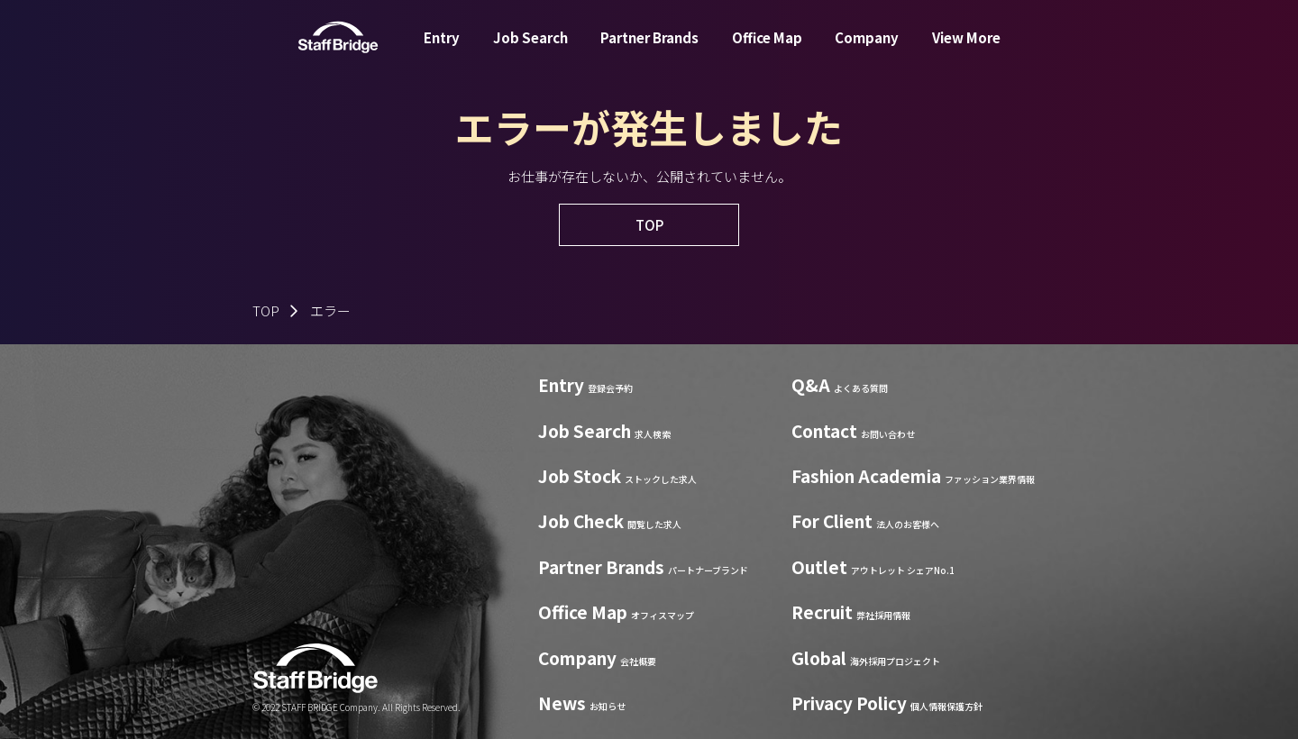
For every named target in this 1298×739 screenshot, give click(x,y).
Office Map (767, 48)
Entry (442, 48)
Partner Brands (649, 48)
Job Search (530, 48)
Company (867, 48)
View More (966, 48)
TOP (265, 310)
